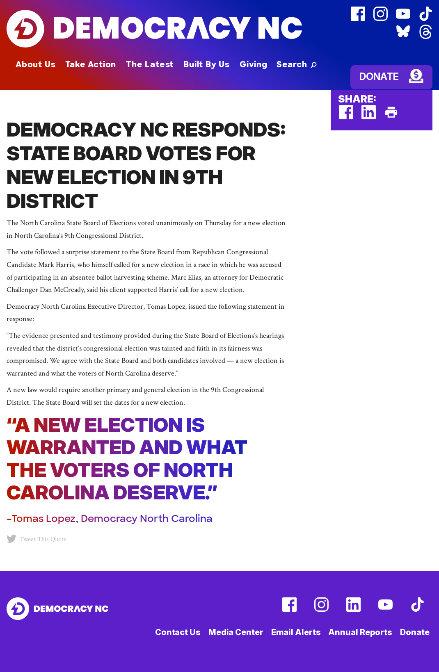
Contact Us (178, 632)
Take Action (90, 64)
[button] (296, 64)
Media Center (235, 632)
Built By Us (206, 64)
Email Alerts (296, 632)
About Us (35, 64)
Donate (379, 76)
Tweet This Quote (36, 539)
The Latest (150, 64)
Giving (254, 64)
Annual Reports (360, 632)
